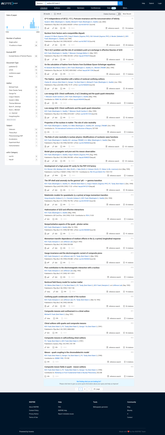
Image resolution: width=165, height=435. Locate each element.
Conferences (95, 8)
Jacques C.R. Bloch (51, 36)
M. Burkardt (48, 68)
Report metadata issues (66, 414)
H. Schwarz (90, 169)
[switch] (118, 14)
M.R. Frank (48, 53)
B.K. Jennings (96, 126)
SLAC (73, 169)
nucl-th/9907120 (84, 41)
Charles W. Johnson (51, 82)
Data (109, 8)
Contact (129, 417)
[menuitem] (143, 3)
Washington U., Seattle (62, 22)
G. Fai (64, 285)
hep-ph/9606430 (78, 99)
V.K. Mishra (48, 285)
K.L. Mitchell (96, 68)
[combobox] (82, 3)
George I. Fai (72, 82)
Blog (128, 407)
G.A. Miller (71, 126)
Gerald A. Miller (50, 22)
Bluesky (129, 410)
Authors (57, 8)
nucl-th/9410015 (84, 201)
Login (160, 3)
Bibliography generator (100, 407)
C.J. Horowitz (68, 198)
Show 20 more (11, 119)
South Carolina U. (58, 97)
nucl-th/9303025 (84, 259)
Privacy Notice (33, 414)
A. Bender (113, 36)
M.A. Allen (66, 169)
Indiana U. (59, 198)
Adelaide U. (120, 36)
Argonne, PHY (62, 36)
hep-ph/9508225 (84, 157)
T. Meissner (72, 53)
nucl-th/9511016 (86, 114)
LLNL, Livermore (112, 169)
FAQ (59, 407)
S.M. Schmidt (94, 36)
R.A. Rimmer (49, 169)
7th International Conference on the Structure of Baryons (73, 128)
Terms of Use (33, 417)
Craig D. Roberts (73, 36)
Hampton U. (56, 242)
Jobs (68, 8)
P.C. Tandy (112, 184)
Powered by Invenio (26, 432)
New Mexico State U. (60, 68)
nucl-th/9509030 (84, 143)
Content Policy (34, 410)
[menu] (144, 3)
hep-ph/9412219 (83, 186)
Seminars (80, 8)
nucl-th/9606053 (83, 85)
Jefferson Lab (67, 242)
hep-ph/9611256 (87, 70)
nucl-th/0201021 (84, 24)
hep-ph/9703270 (84, 56)
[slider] (7, 30)
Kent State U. (62, 82)
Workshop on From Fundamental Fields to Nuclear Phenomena (75, 373)
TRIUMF (103, 68)
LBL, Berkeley (58, 169)
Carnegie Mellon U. (83, 53)
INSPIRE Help (62, 410)
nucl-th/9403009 (84, 230)
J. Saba (78, 169)
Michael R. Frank (76, 22)
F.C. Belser (102, 169)
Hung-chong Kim (50, 198)
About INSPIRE (34, 407)
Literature (43, 8)
